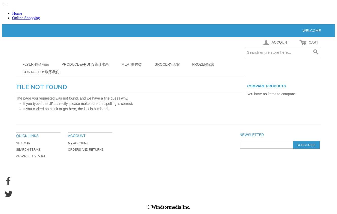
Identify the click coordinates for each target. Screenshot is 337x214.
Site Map (23, 143)
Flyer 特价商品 (36, 64)
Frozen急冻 (203, 64)
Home (17, 13)
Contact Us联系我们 (41, 72)
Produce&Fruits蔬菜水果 (85, 64)
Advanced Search (31, 156)
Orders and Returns (86, 149)
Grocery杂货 (167, 64)
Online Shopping (26, 18)
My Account (78, 143)
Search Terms (28, 149)
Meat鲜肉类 (131, 64)
